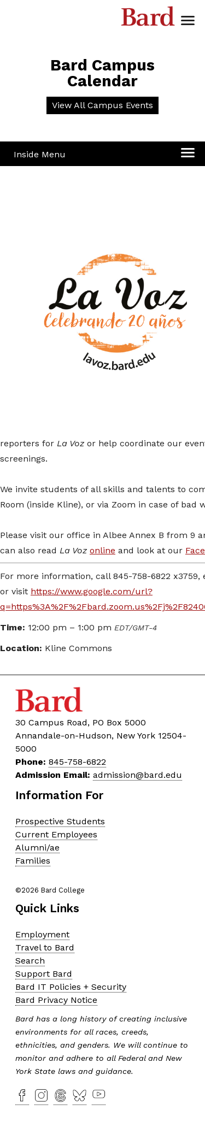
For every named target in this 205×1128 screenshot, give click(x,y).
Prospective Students (60, 821)
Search (30, 960)
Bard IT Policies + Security (70, 987)
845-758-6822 (77, 762)
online (102, 550)
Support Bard (43, 973)
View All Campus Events (102, 105)
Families (32, 860)
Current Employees (56, 834)
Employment (42, 934)
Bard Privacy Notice (56, 1000)
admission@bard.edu (137, 775)
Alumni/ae (37, 847)
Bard (148, 19)
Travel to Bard (44, 947)
